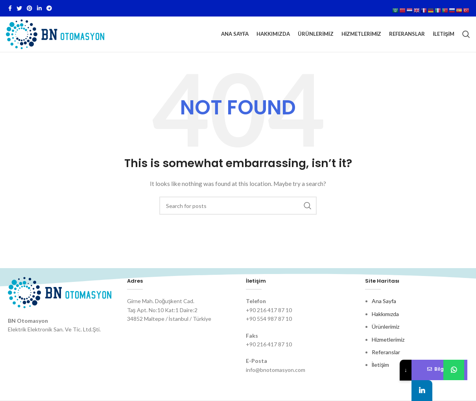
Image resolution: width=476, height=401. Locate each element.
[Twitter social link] (19, 8)
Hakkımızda (385, 314)
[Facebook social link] (10, 8)
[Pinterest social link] (29, 8)
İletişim (380, 364)
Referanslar (386, 352)
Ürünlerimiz (385, 326)
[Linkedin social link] (39, 8)
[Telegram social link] (49, 8)
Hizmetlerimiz (388, 339)
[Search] (466, 34)
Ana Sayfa (384, 301)
